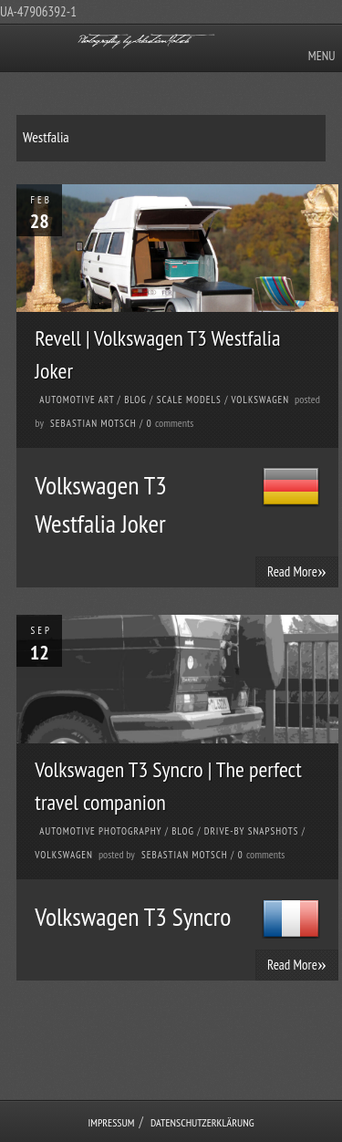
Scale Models (189, 399)
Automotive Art (76, 399)
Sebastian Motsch (93, 423)
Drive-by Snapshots (251, 831)
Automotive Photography (100, 831)
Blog (135, 399)
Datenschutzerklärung (202, 1122)
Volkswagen (260, 399)
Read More (296, 571)
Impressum (111, 1122)
